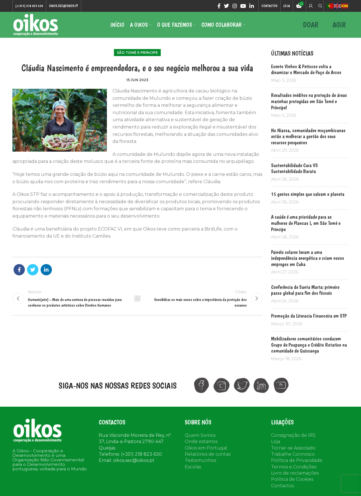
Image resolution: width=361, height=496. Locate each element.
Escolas (193, 467)
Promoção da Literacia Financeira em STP (309, 317)
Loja (275, 442)
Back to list (137, 299)
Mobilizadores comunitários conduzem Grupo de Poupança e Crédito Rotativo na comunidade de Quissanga (309, 345)
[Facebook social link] (219, 6)
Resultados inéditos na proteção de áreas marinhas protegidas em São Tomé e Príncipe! (309, 102)
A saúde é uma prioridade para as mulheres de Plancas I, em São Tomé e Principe (305, 224)
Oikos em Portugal (206, 448)
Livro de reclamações (295, 474)
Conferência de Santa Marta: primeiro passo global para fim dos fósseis (305, 291)
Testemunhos (200, 461)
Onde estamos (201, 442)
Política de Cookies (292, 480)
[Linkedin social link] (252, 6)
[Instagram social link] (235, 6)
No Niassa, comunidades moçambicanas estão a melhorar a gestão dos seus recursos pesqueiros (308, 137)
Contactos (282, 486)
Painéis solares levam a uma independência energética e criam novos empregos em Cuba (307, 259)
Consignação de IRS (293, 436)
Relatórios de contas (207, 455)
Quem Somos (200, 436)
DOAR (310, 25)
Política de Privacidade (296, 461)
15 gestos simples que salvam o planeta (307, 195)
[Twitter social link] (226, 6)
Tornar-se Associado (293, 448)
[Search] (319, 6)
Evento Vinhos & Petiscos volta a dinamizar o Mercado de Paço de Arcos (306, 70)
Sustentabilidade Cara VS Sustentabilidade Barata (294, 169)
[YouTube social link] (243, 6)
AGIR (339, 25)
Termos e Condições (293, 467)
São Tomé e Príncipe (137, 53)
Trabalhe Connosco (293, 455)
